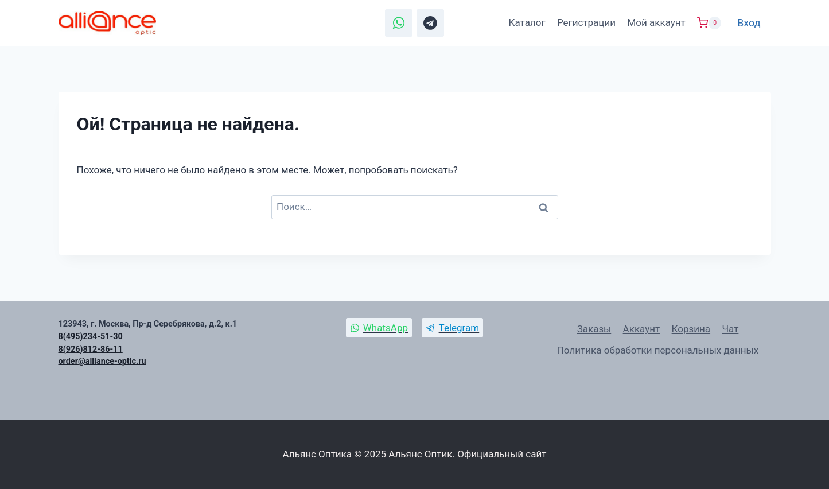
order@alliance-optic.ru (102, 361)
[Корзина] (709, 22)
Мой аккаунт (656, 22)
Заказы (594, 329)
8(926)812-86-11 (91, 349)
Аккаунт (641, 329)
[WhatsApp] (398, 23)
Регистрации (586, 22)
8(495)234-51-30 (91, 336)
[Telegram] (430, 23)
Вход (748, 23)
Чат (730, 329)
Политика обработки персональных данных (658, 350)
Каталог (527, 22)
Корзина (691, 329)
